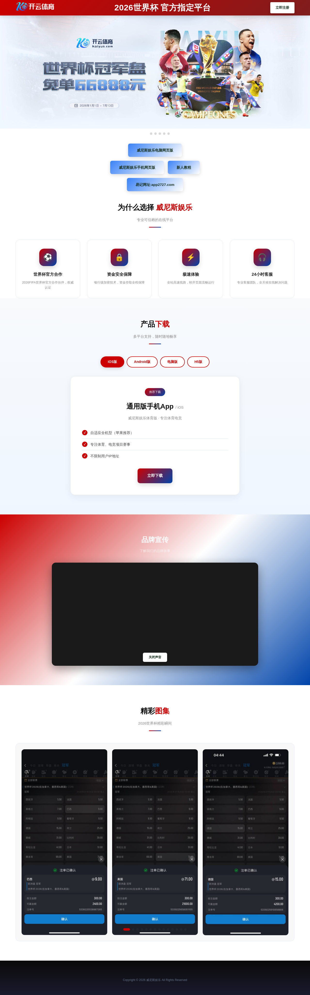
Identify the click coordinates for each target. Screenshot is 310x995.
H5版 (198, 362)
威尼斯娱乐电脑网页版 (155, 150)
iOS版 (112, 362)
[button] (126, 929)
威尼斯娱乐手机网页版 (137, 167)
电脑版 (172, 362)
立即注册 (282, 7)
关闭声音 (155, 657)
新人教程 (184, 167)
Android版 (142, 362)
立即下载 (155, 476)
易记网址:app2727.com (155, 185)
